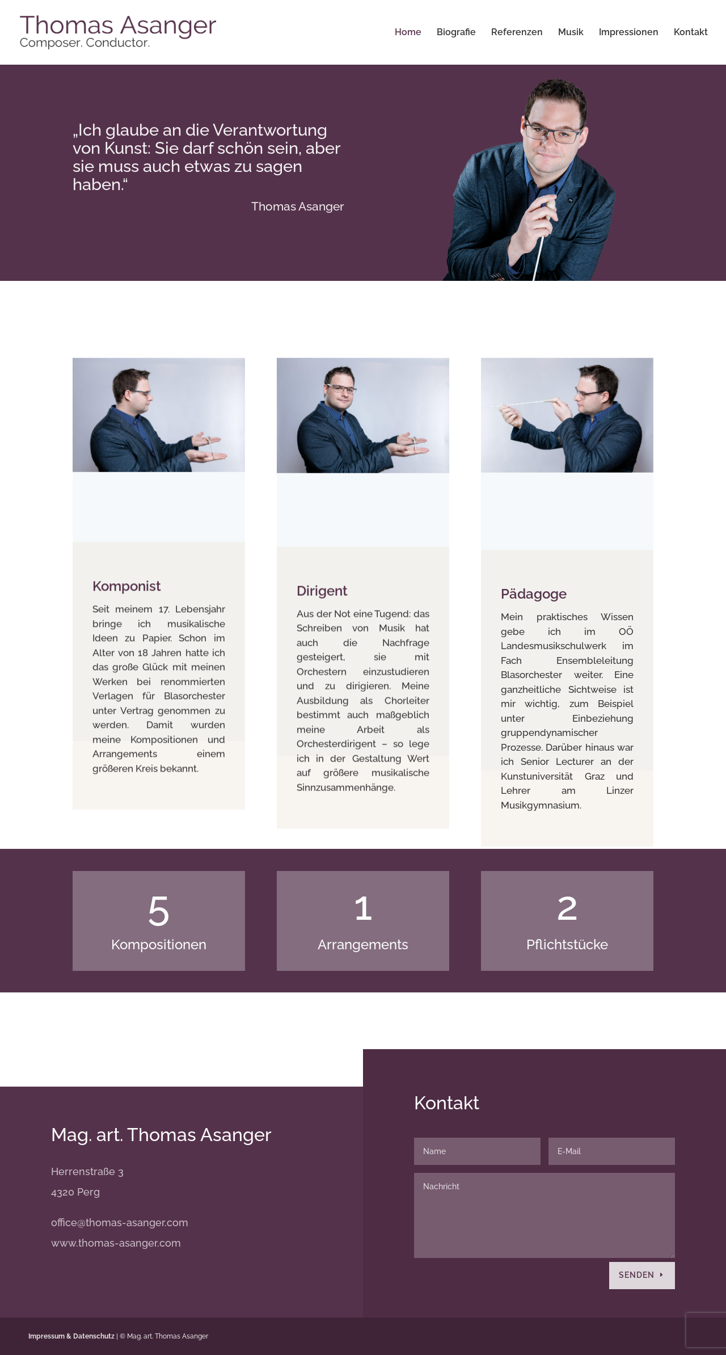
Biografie (456, 32)
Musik (571, 32)
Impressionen (629, 32)
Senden (637, 1275)
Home (408, 32)
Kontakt (691, 32)
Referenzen (517, 32)
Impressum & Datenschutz (71, 1336)
